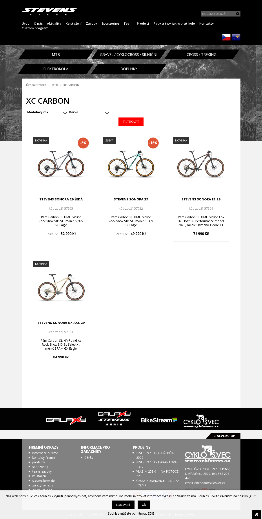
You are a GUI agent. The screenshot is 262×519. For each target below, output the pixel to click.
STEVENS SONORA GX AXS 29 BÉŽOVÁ (61, 322)
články (88, 457)
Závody (91, 23)
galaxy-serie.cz (42, 485)
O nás (38, 23)
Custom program (35, 28)
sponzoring (40, 467)
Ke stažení (74, 23)
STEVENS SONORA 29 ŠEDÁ (61, 199)
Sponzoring (110, 23)
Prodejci (143, 23)
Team (128, 23)
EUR (236, 37)
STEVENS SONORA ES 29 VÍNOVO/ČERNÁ (201, 199)
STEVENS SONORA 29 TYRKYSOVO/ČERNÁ (131, 199)
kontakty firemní (43, 457)
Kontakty (206, 23)
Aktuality (54, 23)
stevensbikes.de (43, 481)
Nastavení (123, 504)
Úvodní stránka (36, 85)
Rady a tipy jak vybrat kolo (174, 23)
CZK (226, 37)
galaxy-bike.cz (42, 490)
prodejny (38, 462)
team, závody (42, 471)
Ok (144, 504)
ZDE (151, 513)
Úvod (25, 23)
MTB (54, 85)
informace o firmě (45, 453)
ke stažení (39, 476)
